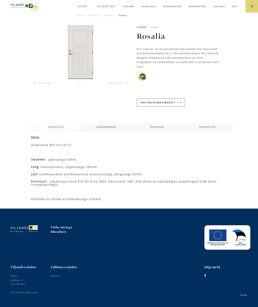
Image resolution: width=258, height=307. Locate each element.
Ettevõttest (107, 6)
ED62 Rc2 (109, 15)
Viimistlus (207, 127)
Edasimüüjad (172, 6)
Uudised (128, 6)
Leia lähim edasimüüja (160, 102)
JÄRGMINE (117, 83)
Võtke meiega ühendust (61, 229)
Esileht (80, 15)
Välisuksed (94, 15)
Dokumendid (106, 127)
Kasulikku (148, 6)
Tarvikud (157, 127)
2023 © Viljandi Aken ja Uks (24, 292)
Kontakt (219, 6)
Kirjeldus (56, 127)
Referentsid (197, 6)
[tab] (56, 126)
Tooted (82, 6)
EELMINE (42, 83)
